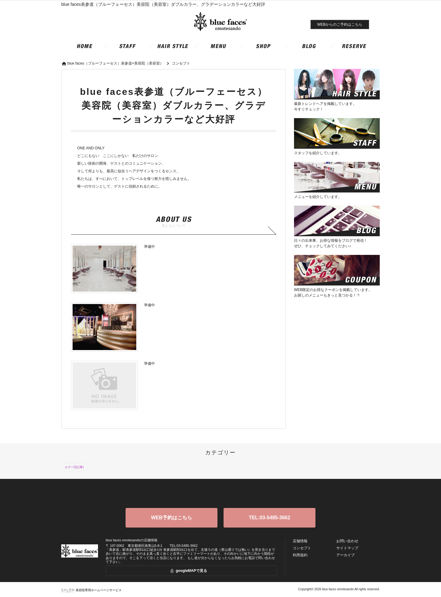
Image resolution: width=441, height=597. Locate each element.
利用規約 (300, 555)
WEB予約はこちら (171, 517)
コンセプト (302, 548)
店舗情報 (300, 541)
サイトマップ (347, 548)
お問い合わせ (347, 541)
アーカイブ (345, 555)
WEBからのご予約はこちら (339, 24)
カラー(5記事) (74, 467)
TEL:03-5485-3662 (269, 517)
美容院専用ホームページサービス (91, 590)
